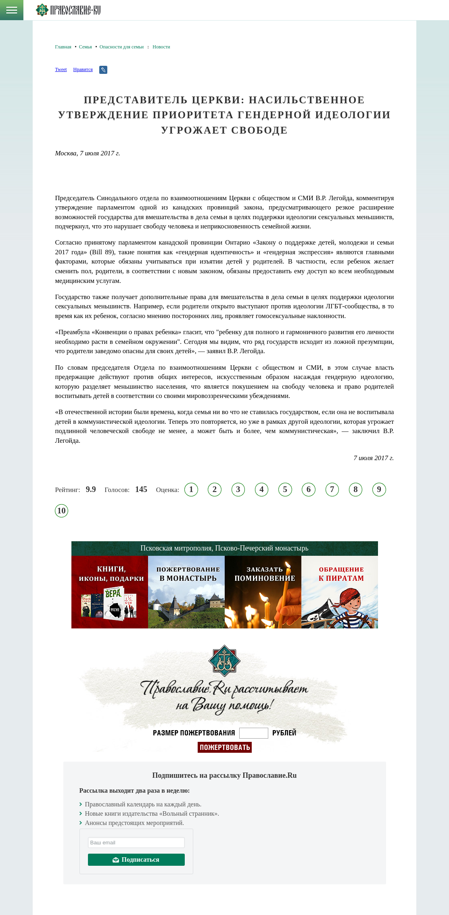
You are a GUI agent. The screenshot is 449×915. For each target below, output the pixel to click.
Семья (85, 47)
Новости (161, 47)
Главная (63, 47)
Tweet (61, 69)
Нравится (82, 69)
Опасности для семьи (122, 47)
